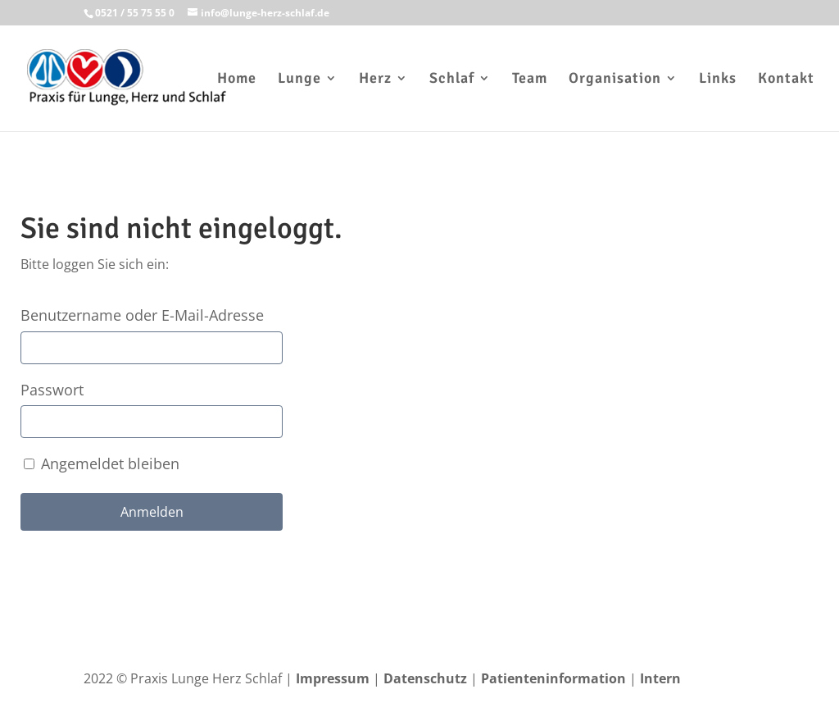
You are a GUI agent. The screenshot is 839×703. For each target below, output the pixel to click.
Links (718, 79)
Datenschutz (425, 678)
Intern (660, 678)
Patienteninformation (553, 678)
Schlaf (451, 79)
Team (529, 79)
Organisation (615, 79)
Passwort (52, 389)
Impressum (333, 678)
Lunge (299, 79)
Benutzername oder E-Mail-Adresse (142, 315)
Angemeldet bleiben (101, 463)
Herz (375, 79)
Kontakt (786, 79)
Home (236, 79)
